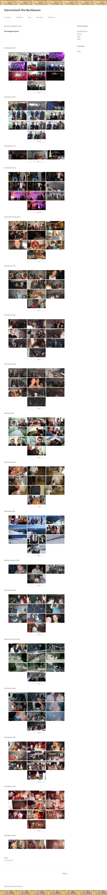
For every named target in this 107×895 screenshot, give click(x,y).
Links (29, 17)
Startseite (7, 17)
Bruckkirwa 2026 (82, 31)
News (65, 873)
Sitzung (79, 34)
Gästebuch (19, 17)
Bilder (79, 39)
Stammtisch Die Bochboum (22, 10)
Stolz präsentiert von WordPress (13, 886)
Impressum (51, 17)
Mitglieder (39, 17)
